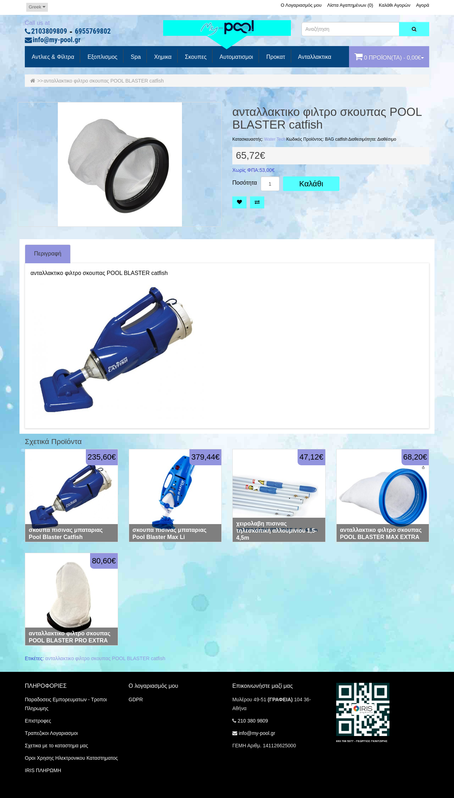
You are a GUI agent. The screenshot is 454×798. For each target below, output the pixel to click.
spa (135, 57)
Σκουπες (195, 57)
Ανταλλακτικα (314, 57)
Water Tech (275, 139)
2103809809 (49, 31)
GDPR (136, 699)
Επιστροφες (38, 721)
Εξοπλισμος (101, 57)
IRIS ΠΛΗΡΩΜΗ (43, 770)
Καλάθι (311, 183)
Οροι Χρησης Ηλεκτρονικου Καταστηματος (71, 758)
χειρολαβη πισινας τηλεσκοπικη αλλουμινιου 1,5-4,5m (276, 531)
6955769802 (93, 31)
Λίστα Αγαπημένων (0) (350, 5)
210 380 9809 (253, 721)
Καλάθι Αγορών (394, 5)
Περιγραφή (47, 254)
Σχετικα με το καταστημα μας (56, 745)
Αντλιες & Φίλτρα (52, 57)
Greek (37, 7)
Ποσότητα (244, 182)
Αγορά (422, 5)
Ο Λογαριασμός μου (301, 5)
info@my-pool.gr (57, 40)
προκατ (275, 57)
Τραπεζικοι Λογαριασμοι (51, 733)
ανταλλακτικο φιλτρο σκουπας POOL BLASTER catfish (104, 81)
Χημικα (162, 57)
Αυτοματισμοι (235, 57)
